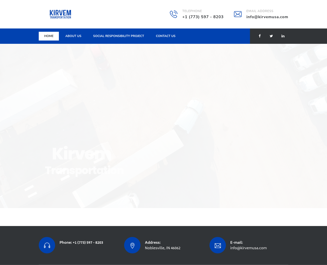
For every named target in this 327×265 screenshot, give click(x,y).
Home (48, 36)
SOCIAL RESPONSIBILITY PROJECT (118, 36)
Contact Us (165, 36)
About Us (73, 36)
